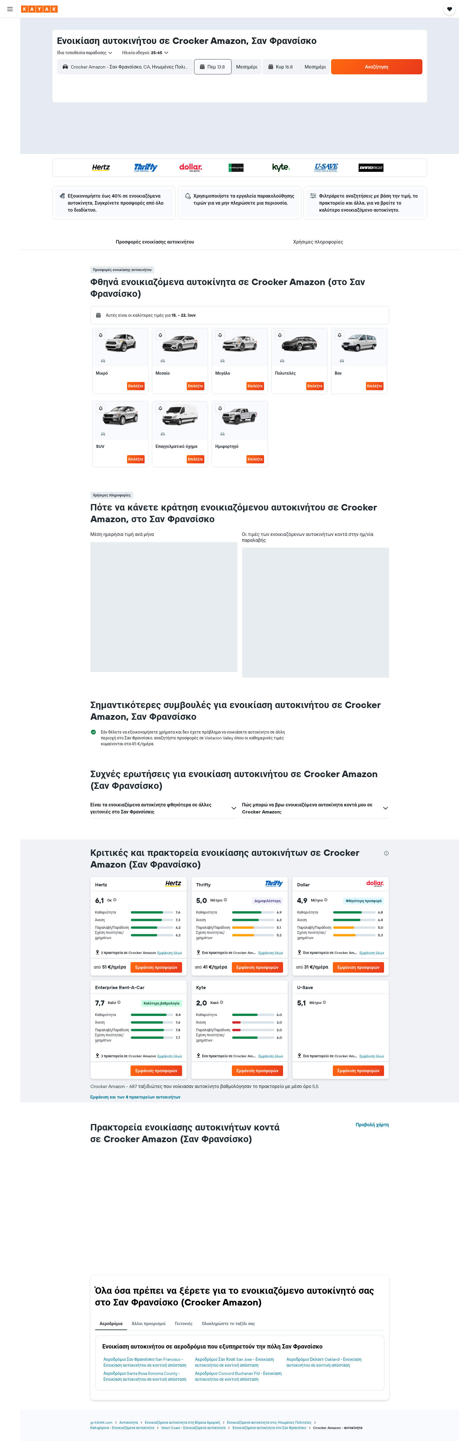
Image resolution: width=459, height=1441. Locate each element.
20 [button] (178, 164)
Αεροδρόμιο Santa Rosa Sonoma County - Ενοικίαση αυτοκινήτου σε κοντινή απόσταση (145, 1376)
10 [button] (135, 150)
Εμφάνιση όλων (169, 953)
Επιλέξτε (135, 386)
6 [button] (178, 135)
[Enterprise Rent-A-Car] (173, 988)
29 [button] (205, 178)
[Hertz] (173, 884)
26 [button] (163, 178)
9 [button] (220, 135)
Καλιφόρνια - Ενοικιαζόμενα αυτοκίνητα (122, 1427)
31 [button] (135, 192)
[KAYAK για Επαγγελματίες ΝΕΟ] (10, 93)
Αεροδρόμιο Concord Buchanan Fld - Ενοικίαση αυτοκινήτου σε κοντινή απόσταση (238, 1376)
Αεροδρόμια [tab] (111, 1323)
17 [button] (135, 164)
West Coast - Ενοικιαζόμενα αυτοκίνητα (193, 1427)
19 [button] (164, 164)
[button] (10, 9)
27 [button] (177, 178)
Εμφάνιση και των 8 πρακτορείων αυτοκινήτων (135, 1097)
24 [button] (135, 178)
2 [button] (220, 121)
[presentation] (386, 853)
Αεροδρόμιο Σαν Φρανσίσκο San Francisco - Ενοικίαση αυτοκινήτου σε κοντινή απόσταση (145, 1362)
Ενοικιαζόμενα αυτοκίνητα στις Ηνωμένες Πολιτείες (269, 1422)
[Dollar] (375, 884)
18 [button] (150, 164)
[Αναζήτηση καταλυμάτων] (10, 39)
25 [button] (149, 178)
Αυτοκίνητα (128, 1422)
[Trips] (10, 109)
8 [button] (206, 135)
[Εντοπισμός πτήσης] (10, 80)
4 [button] (149, 135)
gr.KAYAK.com (101, 1422)
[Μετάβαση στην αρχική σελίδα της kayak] (39, 9)
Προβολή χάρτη (372, 1125)
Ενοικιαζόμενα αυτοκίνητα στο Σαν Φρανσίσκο (269, 1427)
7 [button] (192, 135)
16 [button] (220, 150)
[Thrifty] (274, 884)
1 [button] (206, 121)
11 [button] (149, 150)
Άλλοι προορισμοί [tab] (149, 1323)
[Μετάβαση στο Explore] (10, 68)
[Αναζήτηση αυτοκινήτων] (10, 51)
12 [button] (164, 150)
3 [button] (135, 135)
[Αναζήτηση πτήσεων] (10, 27)
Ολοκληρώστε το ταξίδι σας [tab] (228, 1323)
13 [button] (178, 150)
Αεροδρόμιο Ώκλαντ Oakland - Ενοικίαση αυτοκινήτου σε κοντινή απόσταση (324, 1362)
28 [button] (191, 178)
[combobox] (85, 53)
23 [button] (219, 164)
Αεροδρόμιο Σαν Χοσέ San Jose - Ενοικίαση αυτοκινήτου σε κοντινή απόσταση (234, 1362)
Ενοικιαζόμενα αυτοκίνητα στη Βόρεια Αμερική (182, 1422)
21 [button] (192, 164)
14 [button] (192, 150)
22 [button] (205, 164)
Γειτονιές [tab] (184, 1323)
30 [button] (220, 178)
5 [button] (163, 135)
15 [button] (206, 150)
